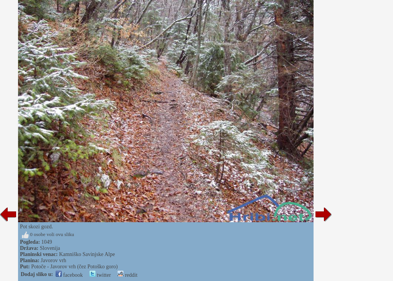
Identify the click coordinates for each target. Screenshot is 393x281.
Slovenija (50, 248)
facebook (69, 275)
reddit (127, 275)
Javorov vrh (53, 260)
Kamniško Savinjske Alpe (87, 254)
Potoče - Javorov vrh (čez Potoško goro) (74, 266)
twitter (100, 275)
